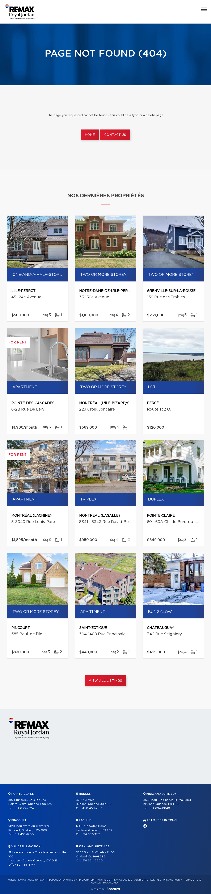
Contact (196, 787)
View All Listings (105, 680)
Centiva (113, 888)
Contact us (115, 134)
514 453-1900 (24, 834)
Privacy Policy (172, 880)
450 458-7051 (92, 808)
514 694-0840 (160, 808)
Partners (76, 787)
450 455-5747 (25, 865)
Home (90, 134)
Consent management (105, 883)
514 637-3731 (91, 834)
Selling (134, 787)
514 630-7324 (24, 808)
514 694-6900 (92, 860)
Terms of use (192, 880)
